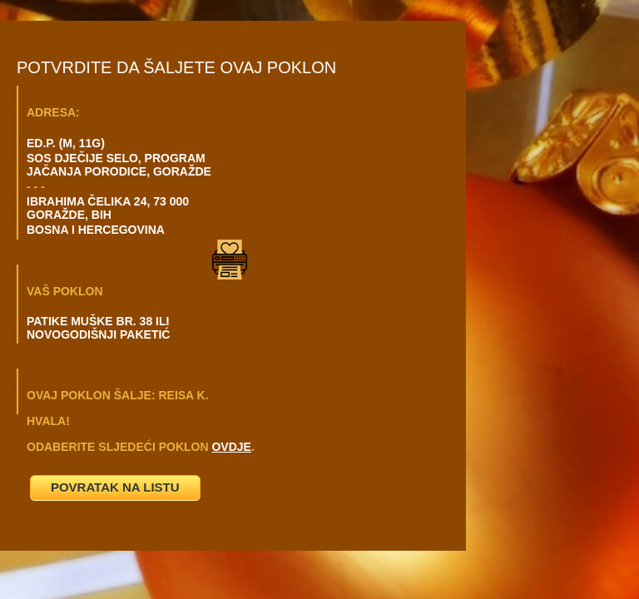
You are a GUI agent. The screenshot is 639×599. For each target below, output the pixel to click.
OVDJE (230, 446)
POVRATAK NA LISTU (115, 487)
